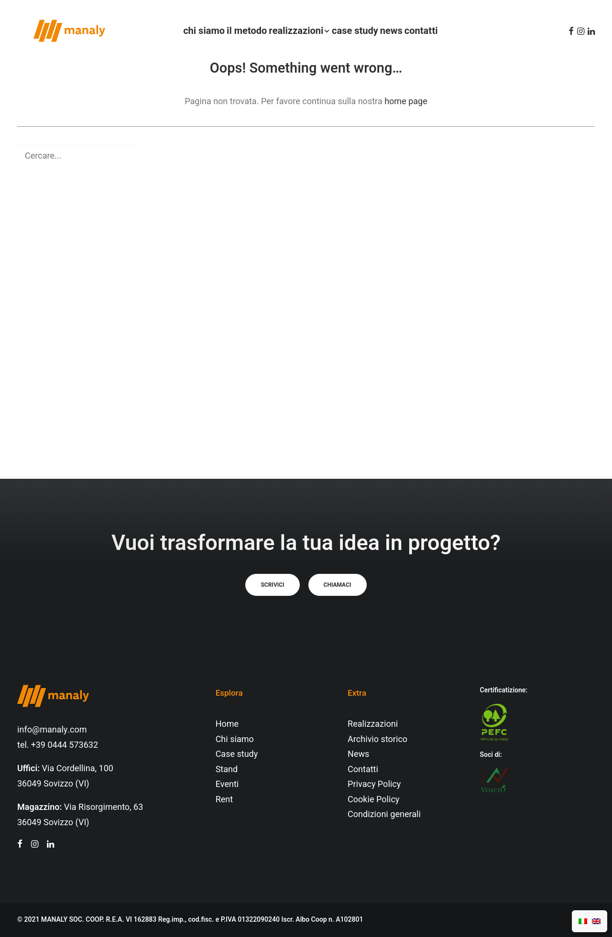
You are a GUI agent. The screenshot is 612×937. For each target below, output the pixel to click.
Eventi (227, 784)
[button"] (19, 845)
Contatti (363, 769)
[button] (570, 31)
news (387, 31)
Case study (237, 754)
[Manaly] (53, 31)
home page (405, 101)
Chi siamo (235, 739)
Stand (227, 769)
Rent (224, 799)
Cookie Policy (373, 799)
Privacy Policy (374, 784)
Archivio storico (377, 739)
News (358, 754)
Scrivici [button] (272, 585)
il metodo (242, 31)
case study (351, 31)
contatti (417, 31)
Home (227, 724)
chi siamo (199, 31)
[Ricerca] (306, 156)
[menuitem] (199, 31)
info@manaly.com (52, 729)
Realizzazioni (373, 724)
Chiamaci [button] (337, 585)
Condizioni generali (384, 814)
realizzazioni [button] (295, 31)
